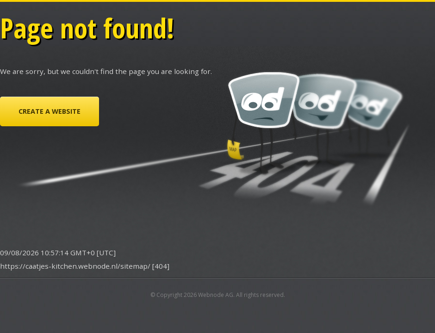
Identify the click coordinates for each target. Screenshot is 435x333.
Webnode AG (215, 295)
